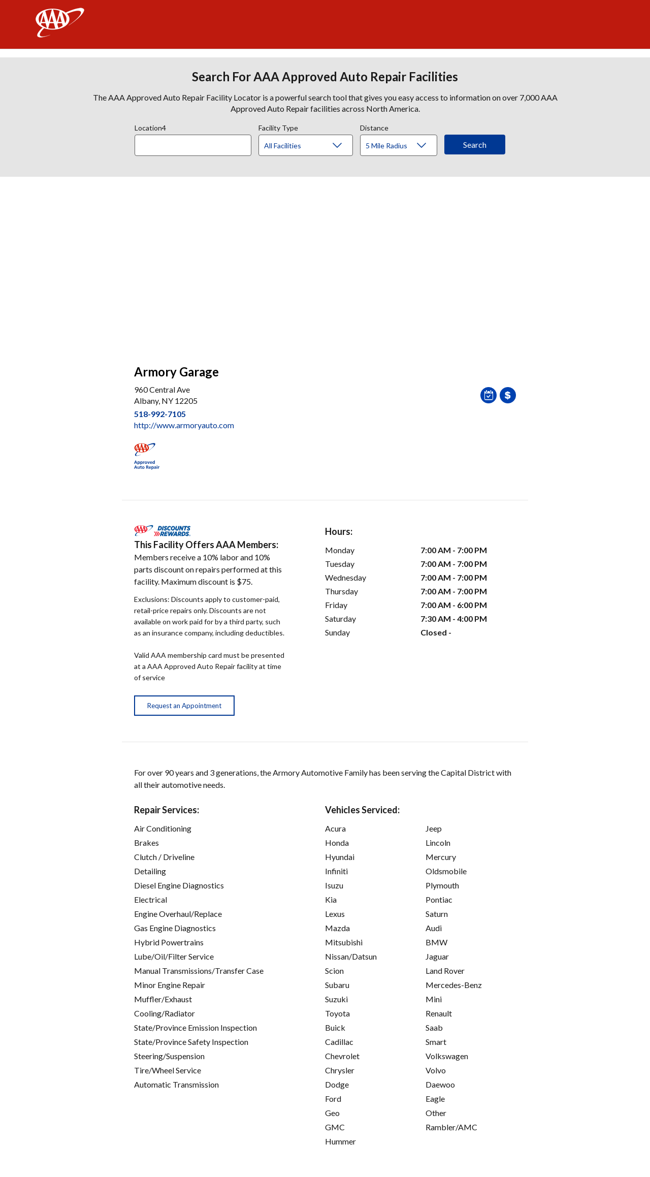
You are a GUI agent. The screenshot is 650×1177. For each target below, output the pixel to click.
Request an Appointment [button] (184, 706)
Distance (374, 126)
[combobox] (196, 142)
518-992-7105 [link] (160, 414)
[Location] (193, 145)
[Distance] (402, 145)
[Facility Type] (314, 145)
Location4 (150, 126)
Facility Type (278, 126)
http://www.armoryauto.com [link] (184, 425)
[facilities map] (325, 265)
